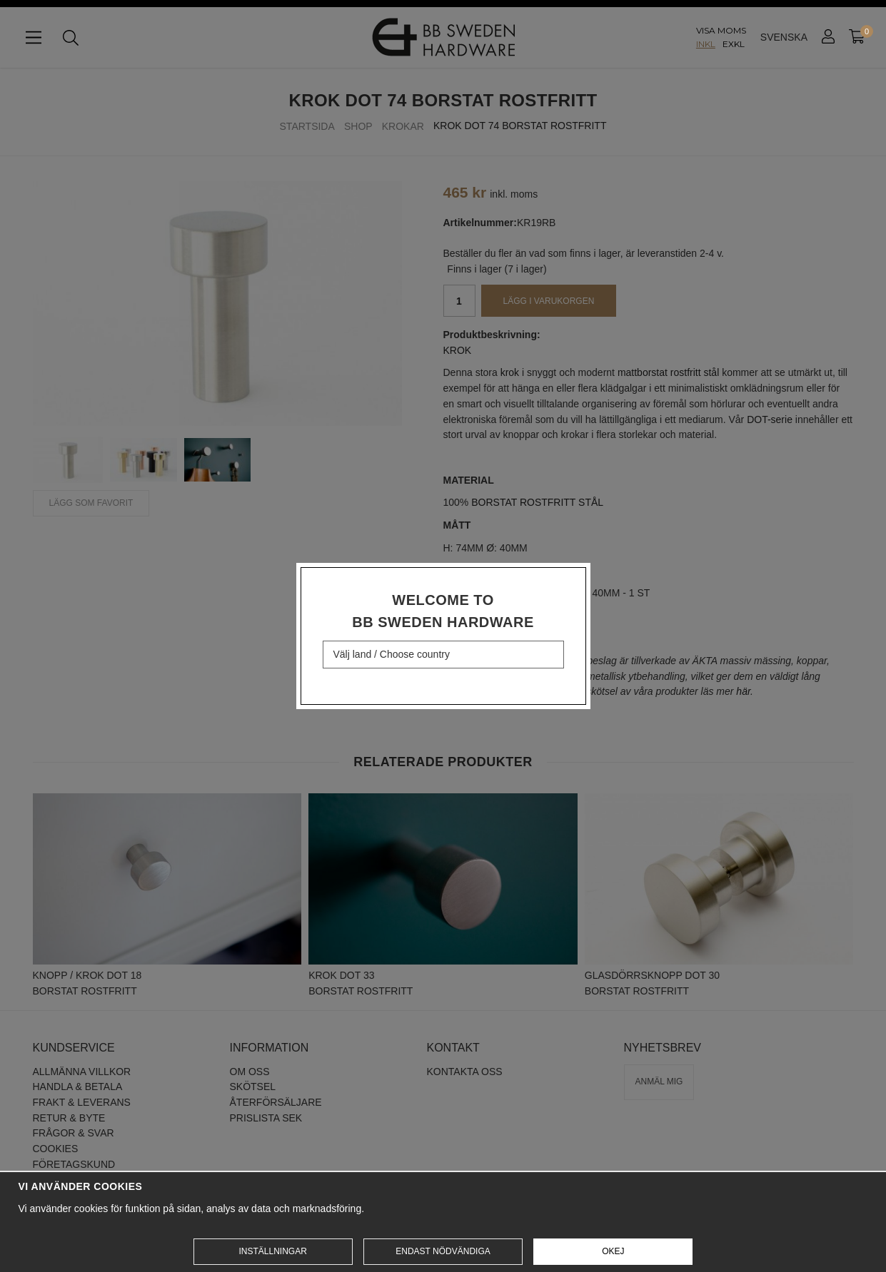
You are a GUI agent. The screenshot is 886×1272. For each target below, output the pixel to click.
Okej (613, 1251)
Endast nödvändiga (443, 1251)
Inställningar (272, 1251)
